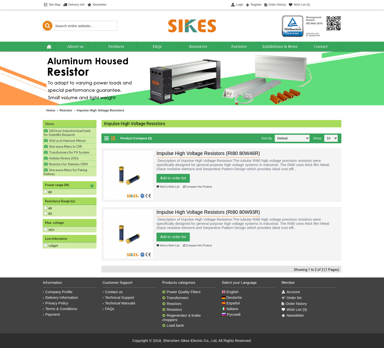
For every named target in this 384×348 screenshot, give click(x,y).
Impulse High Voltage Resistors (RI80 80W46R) (208, 153)
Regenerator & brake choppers (181, 317)
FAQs (108, 309)
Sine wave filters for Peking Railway (65, 172)
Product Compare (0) (136, 138)
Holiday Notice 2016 (64, 158)
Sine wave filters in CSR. (66, 146)
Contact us (113, 292)
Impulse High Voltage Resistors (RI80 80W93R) (208, 212)
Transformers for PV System (69, 152)
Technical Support (118, 297)
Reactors (171, 303)
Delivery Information (60, 297)
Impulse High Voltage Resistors (100, 110)
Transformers (175, 298)
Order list (291, 298)
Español (231, 303)
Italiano (230, 309)
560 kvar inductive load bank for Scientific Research (67, 133)
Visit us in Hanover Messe (67, 141)
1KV (49, 230)
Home (50, 110)
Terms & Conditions (60, 309)
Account (291, 292)
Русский (231, 314)
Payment (51, 314)
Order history (294, 303)
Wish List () (294, 309)
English (230, 292)
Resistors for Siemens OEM (68, 164)
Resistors (172, 309)
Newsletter (293, 315)
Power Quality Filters (181, 292)
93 (48, 214)
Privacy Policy (55, 303)
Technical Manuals (119, 303)
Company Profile (57, 292)
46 (48, 208)
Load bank (173, 325)
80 (48, 192)
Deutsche (232, 297)
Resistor (66, 110)
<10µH (51, 246)
